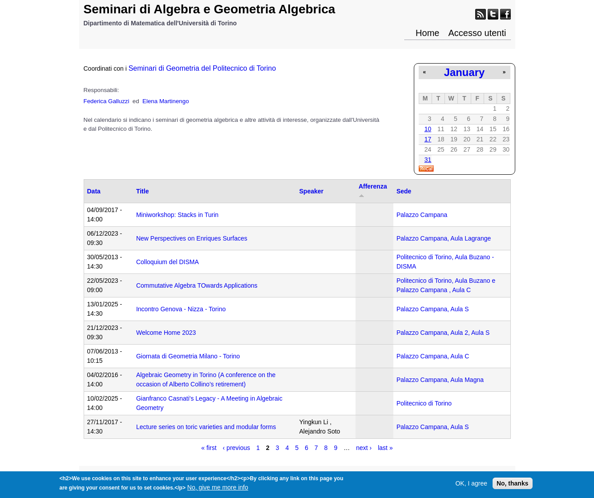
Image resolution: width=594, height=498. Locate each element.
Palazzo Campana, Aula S (432, 309)
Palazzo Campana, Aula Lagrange (443, 238)
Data (94, 191)
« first (208, 447)
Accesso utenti (477, 33)
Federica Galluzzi (106, 101)
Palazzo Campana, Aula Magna (440, 379)
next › (364, 447)
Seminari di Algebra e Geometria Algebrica (209, 9)
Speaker (311, 191)
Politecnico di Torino (424, 403)
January (464, 72)
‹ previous (236, 447)
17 (428, 139)
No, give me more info (217, 489)
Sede (403, 191)
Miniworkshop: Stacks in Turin (177, 214)
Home (427, 33)
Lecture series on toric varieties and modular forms (206, 426)
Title (142, 191)
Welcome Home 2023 (166, 332)
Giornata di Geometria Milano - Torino (188, 356)
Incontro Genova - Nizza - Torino (181, 309)
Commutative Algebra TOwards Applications (197, 285)
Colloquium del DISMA (167, 261)
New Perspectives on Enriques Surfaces (191, 238)
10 (428, 129)
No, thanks (513, 485)
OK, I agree (471, 485)
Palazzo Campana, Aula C (432, 356)
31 (428, 159)
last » (385, 447)
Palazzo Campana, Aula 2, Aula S (442, 332)
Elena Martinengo (165, 101)
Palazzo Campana (421, 214)
